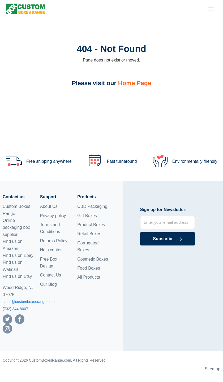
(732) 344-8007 (15, 309)
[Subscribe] (167, 238)
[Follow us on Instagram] (7, 328)
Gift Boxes (87, 215)
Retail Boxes (89, 233)
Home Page (134, 83)
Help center (51, 250)
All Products (88, 277)
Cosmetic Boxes (92, 259)
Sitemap (212, 369)
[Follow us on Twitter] (7, 319)
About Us (49, 206)
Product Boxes (91, 224)
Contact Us (50, 275)
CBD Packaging (92, 206)
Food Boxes (88, 268)
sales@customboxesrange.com (29, 302)
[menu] (211, 9)
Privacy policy (53, 215)
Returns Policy (53, 241)
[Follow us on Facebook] (19, 319)
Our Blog (48, 284)
